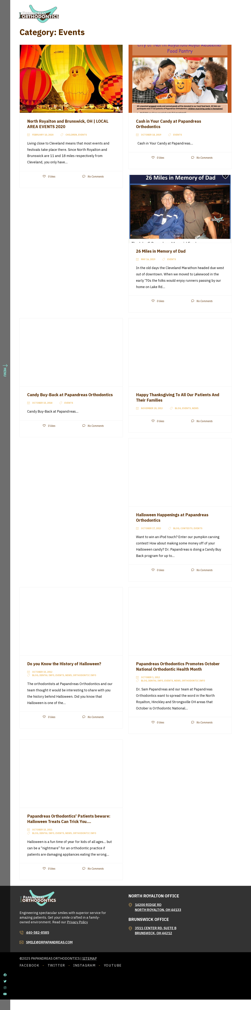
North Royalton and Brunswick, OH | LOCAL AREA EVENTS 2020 (66, 123)
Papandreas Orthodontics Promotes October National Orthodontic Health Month (176, 668)
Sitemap (89, 969)
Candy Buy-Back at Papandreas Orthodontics (61, 397)
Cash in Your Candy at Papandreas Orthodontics (173, 123)
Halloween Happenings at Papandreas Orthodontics (177, 517)
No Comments (96, 176)
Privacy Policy (77, 932)
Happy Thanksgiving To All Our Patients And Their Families (178, 397)
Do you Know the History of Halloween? (69, 663)
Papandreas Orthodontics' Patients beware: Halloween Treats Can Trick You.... (66, 826)
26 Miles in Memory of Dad (164, 251)
